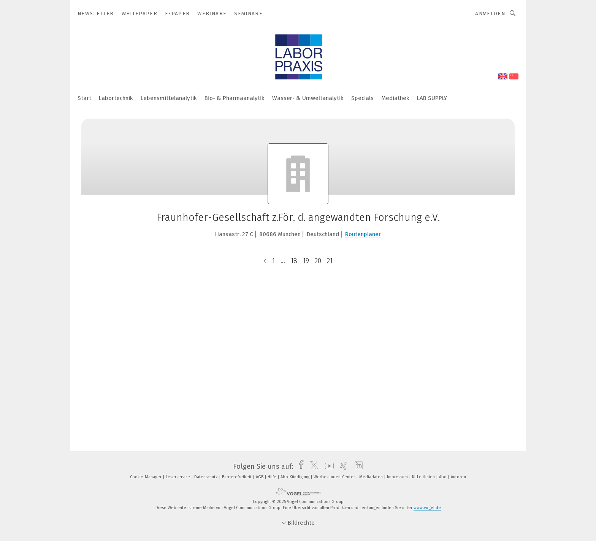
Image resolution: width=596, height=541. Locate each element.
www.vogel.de (427, 507)
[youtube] (327, 466)
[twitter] (312, 466)
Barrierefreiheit (237, 476)
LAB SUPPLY (432, 98)
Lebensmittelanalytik (169, 98)
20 (318, 261)
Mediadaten (371, 476)
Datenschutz (206, 476)
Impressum (398, 476)
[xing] (342, 466)
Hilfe (272, 476)
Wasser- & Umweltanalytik (308, 98)
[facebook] (299, 466)
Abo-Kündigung (296, 476)
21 (330, 261)
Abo (443, 476)
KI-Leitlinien (424, 476)
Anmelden (490, 13)
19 (306, 261)
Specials (362, 98)
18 (294, 261)
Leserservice (178, 476)
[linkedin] (356, 466)
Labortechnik (116, 98)
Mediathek (395, 98)
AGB (260, 476)
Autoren (458, 476)
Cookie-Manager (146, 476)
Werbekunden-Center (335, 476)
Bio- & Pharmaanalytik (234, 98)
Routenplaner (363, 234)
